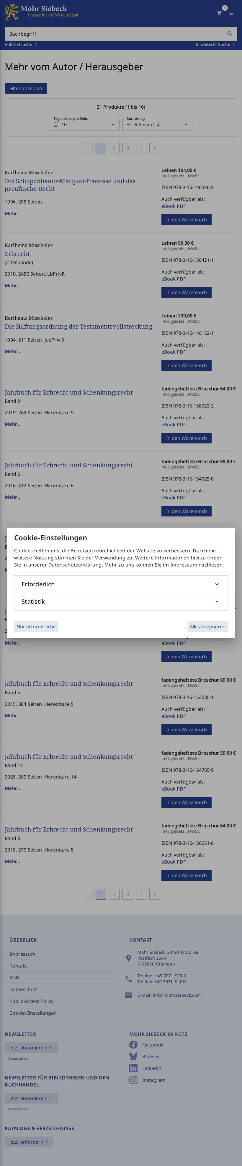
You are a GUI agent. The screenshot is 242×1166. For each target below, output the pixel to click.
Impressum (183, 565)
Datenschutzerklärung (75, 565)
